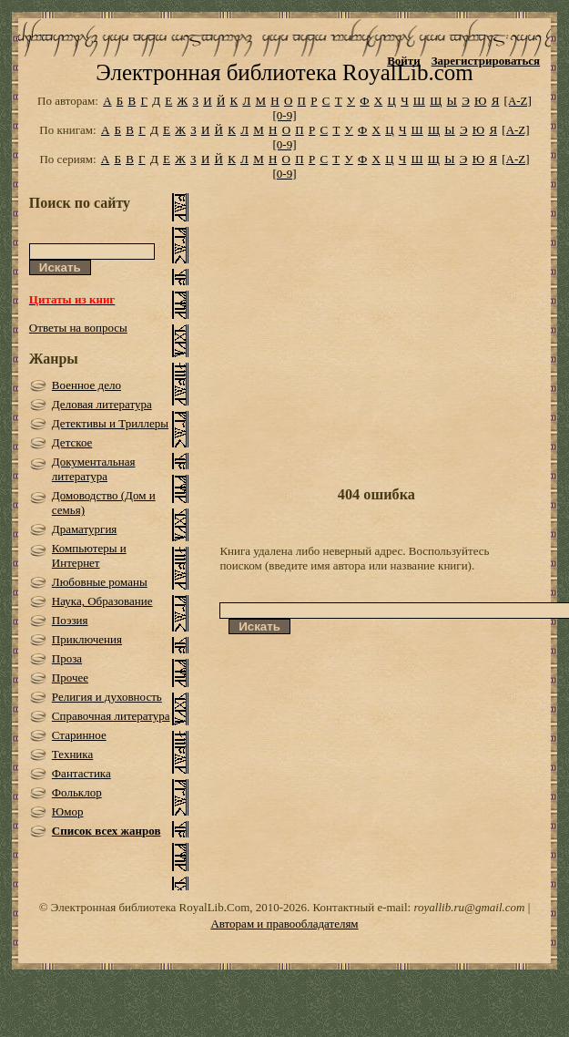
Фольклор (77, 792)
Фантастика (81, 773)
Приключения (87, 639)
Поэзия (70, 620)
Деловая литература (102, 404)
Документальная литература (94, 469)
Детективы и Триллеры (110, 423)
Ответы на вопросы (78, 327)
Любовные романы (99, 582)
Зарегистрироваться (486, 60)
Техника (72, 754)
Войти (404, 60)
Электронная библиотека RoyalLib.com (284, 72)
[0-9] (285, 115)
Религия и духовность (107, 696)
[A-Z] (518, 101)
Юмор (68, 811)
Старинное (79, 735)
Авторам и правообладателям (284, 923)
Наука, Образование (102, 601)
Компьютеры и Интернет (89, 555)
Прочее (70, 677)
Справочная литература (111, 716)
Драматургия (84, 529)
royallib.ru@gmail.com (468, 907)
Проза (67, 658)
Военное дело (86, 385)
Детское (72, 442)
